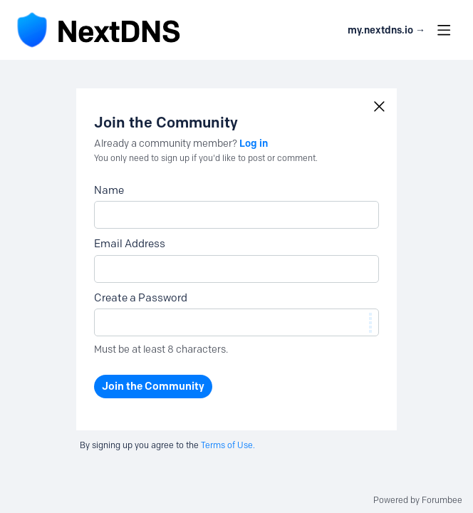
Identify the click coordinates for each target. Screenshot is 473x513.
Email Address (129, 243)
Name (109, 190)
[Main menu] (444, 30)
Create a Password (140, 297)
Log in (253, 143)
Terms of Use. (228, 445)
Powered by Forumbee (417, 500)
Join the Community (153, 386)
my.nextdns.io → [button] (386, 30)
